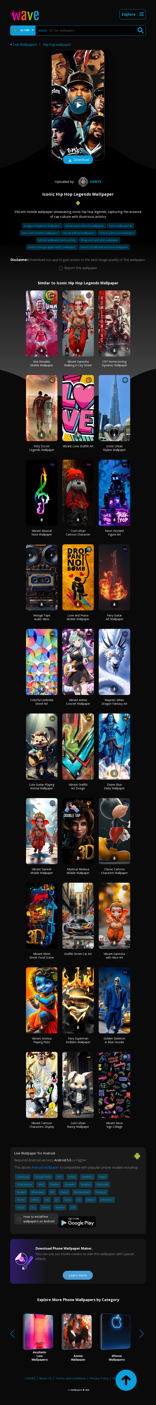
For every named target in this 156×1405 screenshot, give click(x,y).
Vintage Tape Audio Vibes (41, 617)
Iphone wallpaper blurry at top (57, 240)
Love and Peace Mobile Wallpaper (78, 617)
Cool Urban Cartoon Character (78, 532)
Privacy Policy (99, 1378)
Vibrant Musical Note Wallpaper (41, 532)
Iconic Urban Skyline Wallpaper (114, 448)
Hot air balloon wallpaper (79, 233)
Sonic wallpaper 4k (120, 226)
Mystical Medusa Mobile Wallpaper (78, 871)
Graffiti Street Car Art (78, 954)
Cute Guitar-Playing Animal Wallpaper (41, 786)
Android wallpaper (45, 1167)
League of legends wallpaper (42, 226)
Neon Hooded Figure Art (114, 532)
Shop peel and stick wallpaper (99, 240)
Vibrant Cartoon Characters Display (41, 1125)
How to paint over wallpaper (117, 233)
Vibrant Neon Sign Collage (114, 1125)
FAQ (115, 1378)
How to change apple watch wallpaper (52, 247)
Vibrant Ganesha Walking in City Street (78, 363)
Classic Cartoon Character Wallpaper (114, 871)
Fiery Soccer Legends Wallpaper (41, 448)
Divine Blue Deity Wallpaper (114, 786)
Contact (30, 1378)
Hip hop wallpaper (57, 44)
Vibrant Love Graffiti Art (78, 446)
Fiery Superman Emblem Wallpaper (78, 1040)
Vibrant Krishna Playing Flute (42, 1040)
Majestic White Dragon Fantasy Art (114, 702)
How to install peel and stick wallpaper (104, 247)
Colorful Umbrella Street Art (41, 702)
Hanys (89, 181)
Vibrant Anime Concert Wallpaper (78, 702)
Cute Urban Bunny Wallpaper (78, 1125)
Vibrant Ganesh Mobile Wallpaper (41, 871)
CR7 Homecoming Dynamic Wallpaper (114, 363)
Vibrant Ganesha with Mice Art (114, 955)
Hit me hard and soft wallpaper (84, 226)
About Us (45, 1378)
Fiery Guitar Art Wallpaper (114, 617)
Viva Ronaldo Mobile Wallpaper (41, 363)
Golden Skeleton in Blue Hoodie (114, 1040)
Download (78, 160)
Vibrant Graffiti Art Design (78, 786)
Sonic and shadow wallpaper (40, 233)
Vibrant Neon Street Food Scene (41, 955)
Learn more (78, 1275)
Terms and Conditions (70, 1378)
